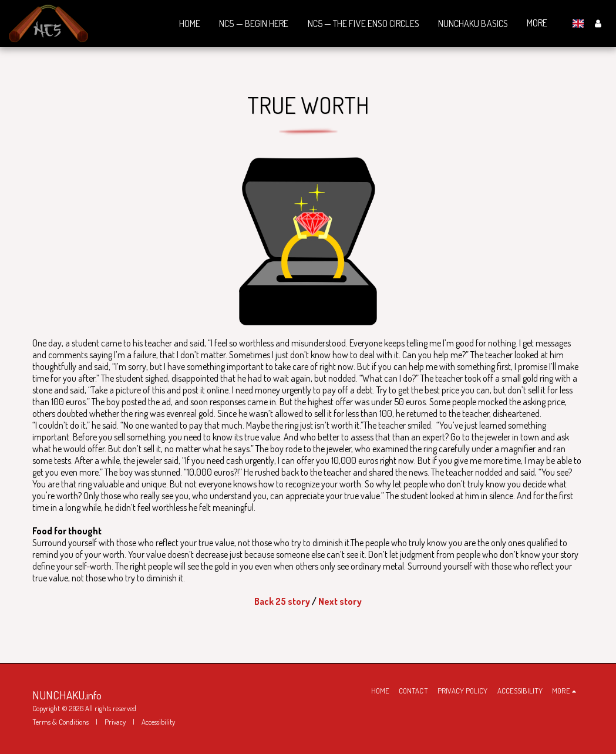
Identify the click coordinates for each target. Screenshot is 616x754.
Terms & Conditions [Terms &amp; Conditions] (60, 721)
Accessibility (158, 721)
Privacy (115, 721)
